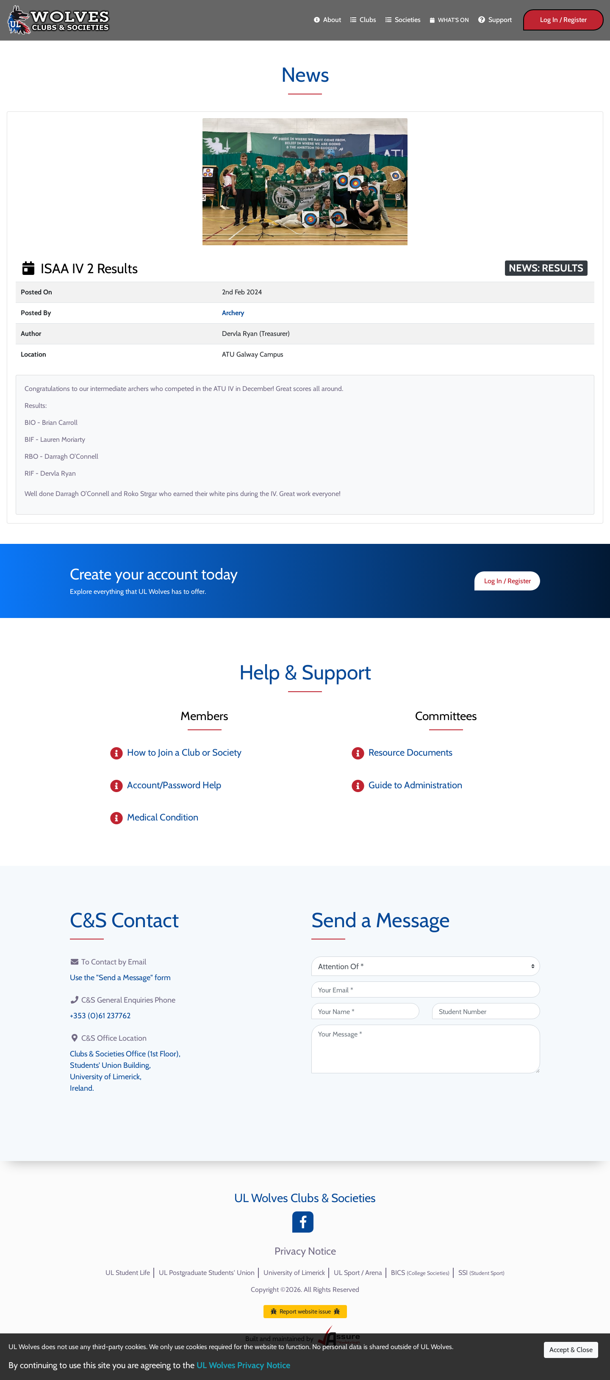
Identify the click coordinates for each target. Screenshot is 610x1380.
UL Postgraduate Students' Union (207, 1273)
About (327, 20)
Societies (403, 20)
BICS (420, 1273)
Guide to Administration (415, 785)
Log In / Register (563, 20)
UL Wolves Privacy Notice (243, 1365)
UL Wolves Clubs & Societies (305, 1198)
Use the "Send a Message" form (120, 977)
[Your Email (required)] (425, 989)
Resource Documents (410, 752)
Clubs (363, 20)
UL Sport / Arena (358, 1273)
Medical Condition (162, 817)
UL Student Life (127, 1273)
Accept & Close (571, 1350)
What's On (449, 20)
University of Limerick (294, 1273)
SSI (481, 1273)
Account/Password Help (174, 785)
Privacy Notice (305, 1251)
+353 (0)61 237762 (100, 1015)
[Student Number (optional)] (486, 1011)
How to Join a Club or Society (184, 752)
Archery (233, 313)
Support (495, 20)
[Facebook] (305, 1224)
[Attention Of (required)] (425, 966)
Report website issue (305, 1311)
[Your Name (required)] (365, 1011)
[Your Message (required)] (425, 1049)
